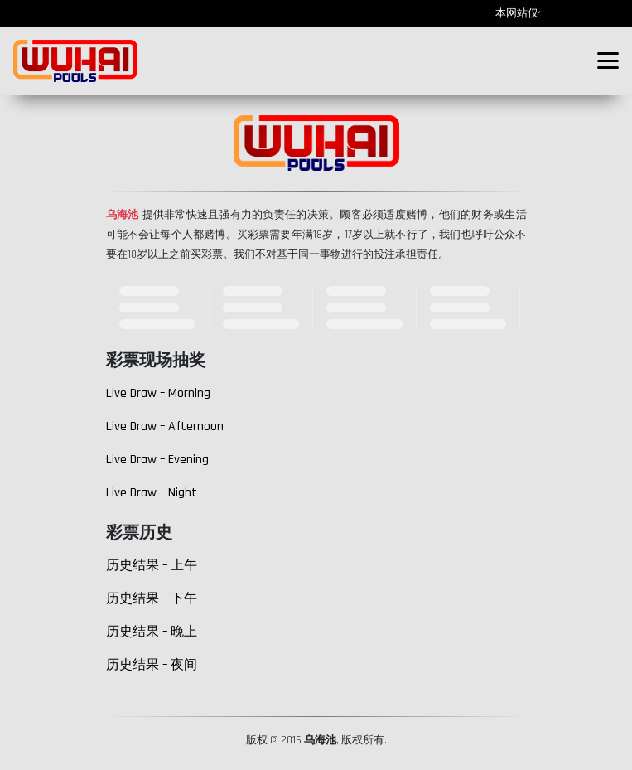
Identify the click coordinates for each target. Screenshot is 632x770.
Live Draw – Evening (157, 459)
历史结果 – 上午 (151, 565)
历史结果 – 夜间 (151, 665)
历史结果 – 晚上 (151, 632)
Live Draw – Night (151, 492)
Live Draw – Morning (158, 393)
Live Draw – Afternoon (165, 426)
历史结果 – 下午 (151, 599)
